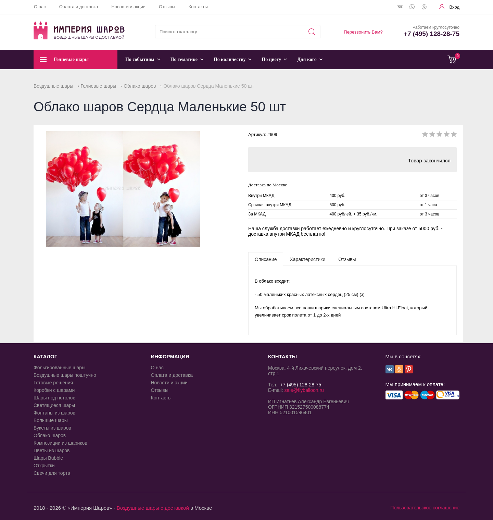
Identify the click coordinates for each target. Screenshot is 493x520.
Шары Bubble (48, 458)
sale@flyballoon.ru (304, 390)
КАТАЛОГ (45, 356)
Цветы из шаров (51, 450)
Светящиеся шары (54, 405)
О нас (40, 6)
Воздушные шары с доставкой (153, 508)
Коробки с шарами (54, 390)
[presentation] (266, 258)
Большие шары (51, 420)
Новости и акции (128, 6)
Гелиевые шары (98, 86)
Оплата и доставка (78, 6)
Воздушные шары (53, 86)
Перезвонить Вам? (363, 32)
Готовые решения (53, 382)
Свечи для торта (52, 473)
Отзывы (167, 6)
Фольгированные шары (59, 367)
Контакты (198, 6)
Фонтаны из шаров (54, 413)
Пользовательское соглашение (424, 507)
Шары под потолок (54, 397)
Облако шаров (140, 86)
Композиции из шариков (60, 443)
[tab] (265, 259)
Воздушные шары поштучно (65, 375)
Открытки (44, 465)
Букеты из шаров (52, 428)
